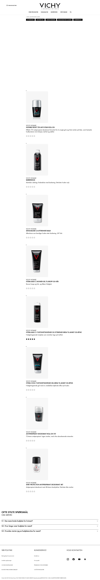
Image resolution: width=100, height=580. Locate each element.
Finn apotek (36, 560)
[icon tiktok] (85, 559)
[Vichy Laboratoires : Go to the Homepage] (50, 6)
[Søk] (71, 12)
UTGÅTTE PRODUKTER (39, 569)
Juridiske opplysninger (6, 560)
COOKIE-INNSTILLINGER (7, 565)
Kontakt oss (36, 556)
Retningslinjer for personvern (8, 556)
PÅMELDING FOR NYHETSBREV (41, 565)
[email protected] (38, 578)
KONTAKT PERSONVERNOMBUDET (9, 569)
